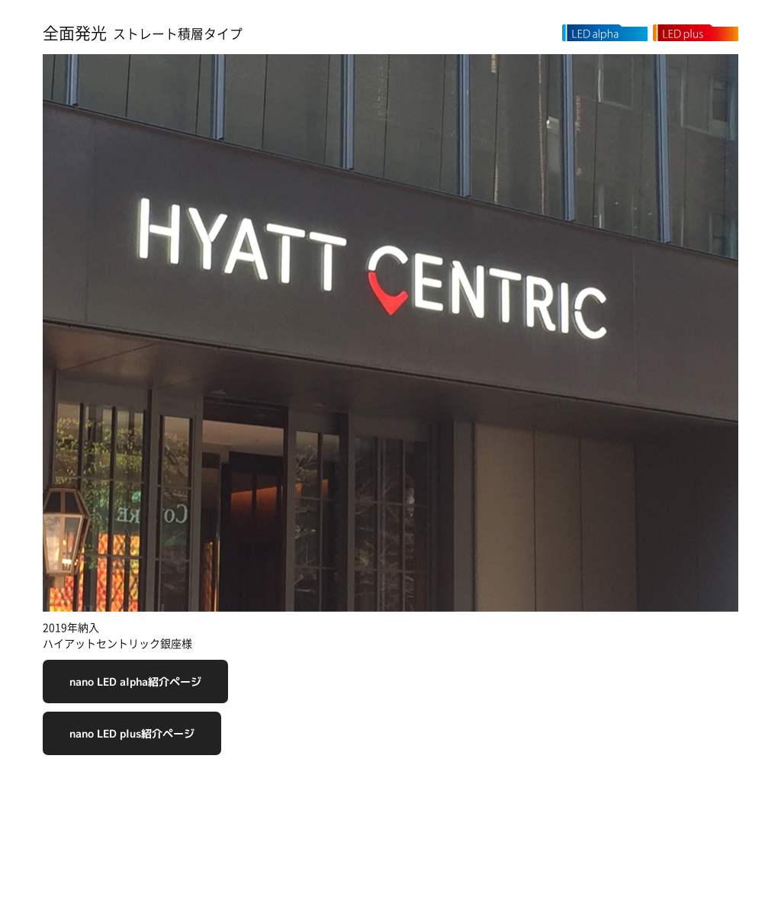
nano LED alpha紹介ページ (135, 681)
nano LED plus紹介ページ (131, 733)
